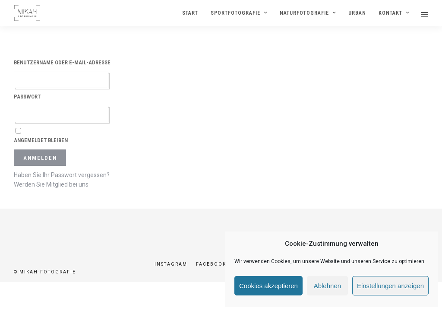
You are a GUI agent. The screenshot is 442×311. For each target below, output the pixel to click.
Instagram (171, 264)
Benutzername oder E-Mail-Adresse (62, 63)
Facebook (211, 264)
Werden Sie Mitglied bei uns (51, 184)
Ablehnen (327, 285)
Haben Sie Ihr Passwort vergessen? (62, 175)
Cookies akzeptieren (268, 285)
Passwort (27, 97)
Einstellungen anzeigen (390, 285)
